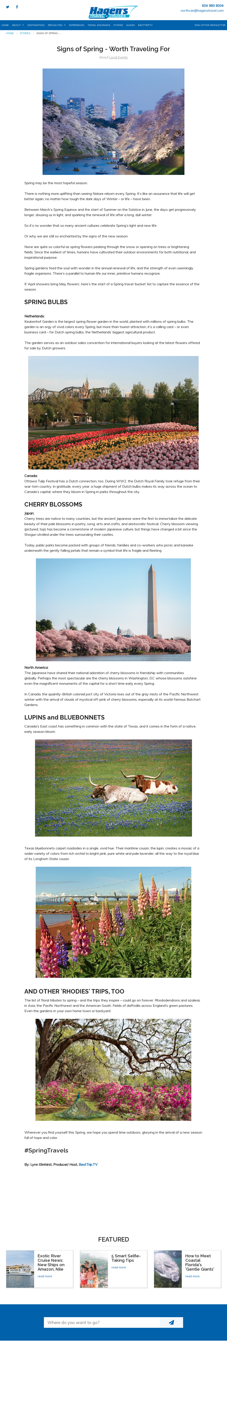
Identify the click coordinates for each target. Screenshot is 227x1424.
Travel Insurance (99, 25)
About (16, 25)
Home (5, 25)
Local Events (118, 57)
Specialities (55, 25)
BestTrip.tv (145, 25)
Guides (130, 25)
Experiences (76, 25)
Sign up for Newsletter (209, 25)
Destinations (36, 25)
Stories (118, 25)
